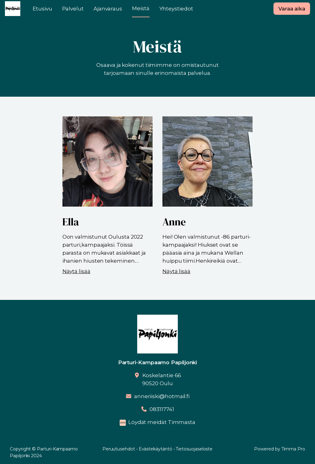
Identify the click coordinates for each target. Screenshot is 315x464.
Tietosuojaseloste (194, 449)
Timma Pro (293, 449)
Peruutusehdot (118, 449)
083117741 (162, 409)
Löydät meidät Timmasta (161, 422)
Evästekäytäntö (155, 449)
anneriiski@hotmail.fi (161, 396)
